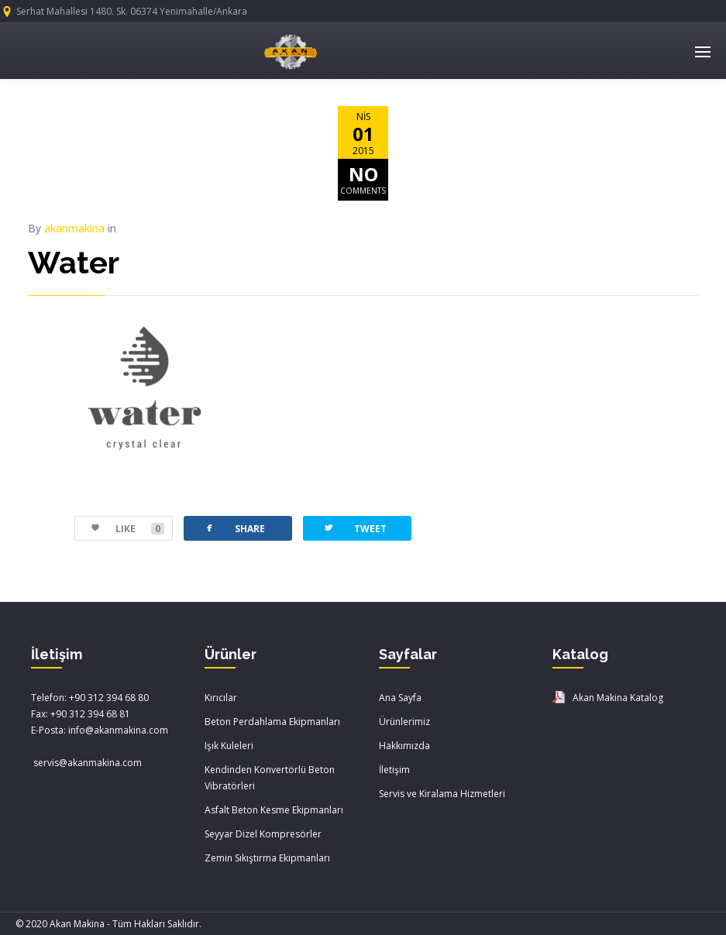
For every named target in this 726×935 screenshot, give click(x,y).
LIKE (119, 528)
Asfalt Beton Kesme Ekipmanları (274, 809)
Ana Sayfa (400, 697)
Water (73, 262)
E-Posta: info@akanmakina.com (99, 730)
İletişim (394, 769)
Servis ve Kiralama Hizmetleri (442, 793)
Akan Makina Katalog (618, 697)
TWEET (354, 528)
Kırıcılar (221, 697)
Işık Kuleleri (229, 745)
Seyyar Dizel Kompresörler (263, 833)
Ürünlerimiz (404, 721)
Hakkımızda (404, 745)
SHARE (234, 528)
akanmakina (74, 228)
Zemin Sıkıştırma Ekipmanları (267, 858)
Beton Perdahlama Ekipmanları (272, 721)
